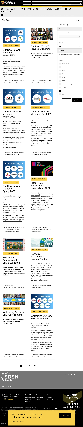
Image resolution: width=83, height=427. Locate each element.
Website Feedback (6, 386)
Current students (65, 63)
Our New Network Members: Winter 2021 (12, 114)
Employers (64, 87)
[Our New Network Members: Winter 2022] (14, 35)
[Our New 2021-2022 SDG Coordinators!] (42, 34)
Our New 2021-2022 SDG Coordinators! (41, 47)
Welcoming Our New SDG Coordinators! (13, 313)
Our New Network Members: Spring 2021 (12, 188)
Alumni (63, 77)
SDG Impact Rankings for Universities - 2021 (40, 185)
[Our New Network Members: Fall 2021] (42, 97)
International (64, 91)
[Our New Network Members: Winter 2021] (14, 97)
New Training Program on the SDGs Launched (11, 260)
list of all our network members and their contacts (13, 142)
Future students (65, 67)
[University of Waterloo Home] (8, 3)
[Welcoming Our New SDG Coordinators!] (14, 299)
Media (63, 94)
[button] (68, 3)
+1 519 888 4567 (8, 399)
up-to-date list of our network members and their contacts (41, 348)
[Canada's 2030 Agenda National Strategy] (42, 242)
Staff (63, 73)
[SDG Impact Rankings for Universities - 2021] (42, 168)
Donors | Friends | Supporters (68, 84)
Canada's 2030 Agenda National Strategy (40, 256)
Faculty (63, 70)
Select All (61, 60)
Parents (63, 80)
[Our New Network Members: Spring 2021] (14, 170)
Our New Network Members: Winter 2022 (12, 52)
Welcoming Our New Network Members (41, 317)
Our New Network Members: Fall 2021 (41, 112)
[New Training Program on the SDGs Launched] (14, 244)
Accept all (65, 415)
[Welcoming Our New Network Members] (42, 301)
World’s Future (9, 271)
